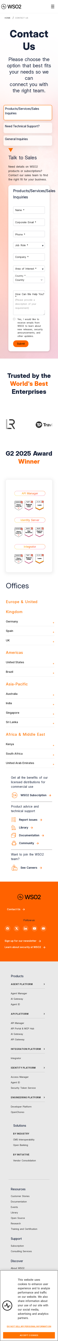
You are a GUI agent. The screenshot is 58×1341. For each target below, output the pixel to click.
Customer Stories (20, 1196)
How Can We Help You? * (29, 301)
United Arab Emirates (20, 763)
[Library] (31, 828)
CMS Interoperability (23, 1139)
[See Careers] (31, 868)
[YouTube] (34, 928)
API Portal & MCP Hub (22, 1028)
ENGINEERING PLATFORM (26, 1097)
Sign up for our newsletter (23, 940)
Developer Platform (21, 1106)
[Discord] (43, 928)
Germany (12, 621)
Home (7, 18)
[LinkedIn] (25, 928)
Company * (22, 256)
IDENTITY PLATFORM (23, 1067)
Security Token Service (23, 1088)
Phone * (20, 234)
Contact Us (16, 909)
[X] (16, 928)
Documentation (19, 1201)
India (9, 703)
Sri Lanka (12, 722)
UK (8, 640)
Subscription (17, 1245)
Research (16, 1223)
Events (14, 1207)
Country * (20, 276)
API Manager (17, 1023)
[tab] (28, 112)
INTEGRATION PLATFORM (26, 1049)
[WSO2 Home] (11, 6)
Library (14, 1212)
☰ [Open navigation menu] (53, 6)
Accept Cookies (29, 1337)
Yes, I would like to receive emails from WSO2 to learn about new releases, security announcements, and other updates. (30, 327)
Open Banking (20, 1145)
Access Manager (20, 1077)
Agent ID (15, 1004)
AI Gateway (17, 999)
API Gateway (17, 1039)
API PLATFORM (19, 1014)
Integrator (16, 1058)
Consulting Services (21, 1251)
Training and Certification (24, 1229)
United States (15, 662)
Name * (19, 210)
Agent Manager (19, 993)
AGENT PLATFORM (22, 984)
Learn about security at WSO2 (25, 947)
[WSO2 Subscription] (31, 795)
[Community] (31, 843)
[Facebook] (8, 928)
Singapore (12, 712)
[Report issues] (31, 820)
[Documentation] (31, 835)
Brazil (9, 671)
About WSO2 (17, 1268)
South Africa (14, 753)
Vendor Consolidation (24, 1160)
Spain (9, 630)
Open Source (18, 1218)
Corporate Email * (25, 222)
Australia (11, 693)
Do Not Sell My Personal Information (29, 1328)
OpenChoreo (17, 1112)
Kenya (10, 744)
